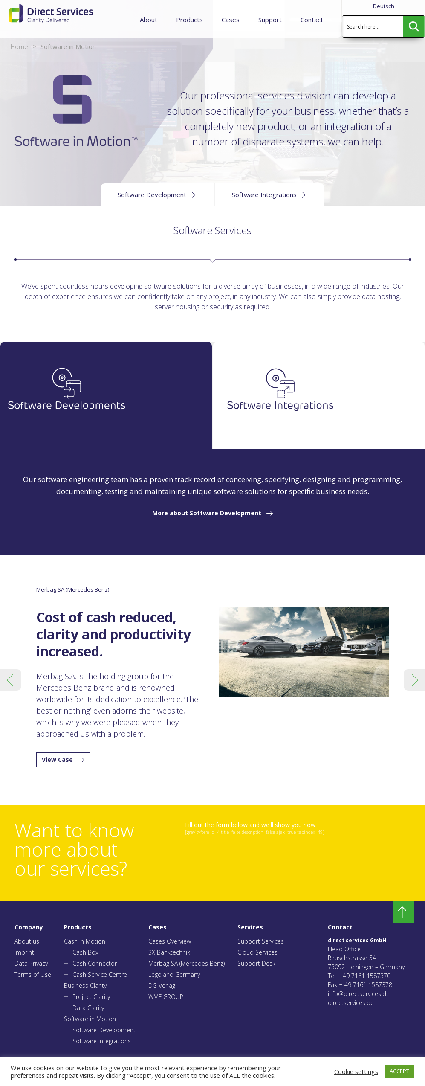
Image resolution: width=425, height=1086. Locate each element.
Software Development (104, 1030)
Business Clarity (85, 985)
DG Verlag (161, 985)
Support (270, 19)
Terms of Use (32, 974)
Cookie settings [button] (356, 1071)
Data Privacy (31, 963)
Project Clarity (91, 997)
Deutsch (383, 6)
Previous (10, 680)
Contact (312, 19)
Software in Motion (90, 1019)
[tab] (106, 395)
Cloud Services (257, 952)
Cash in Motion (84, 941)
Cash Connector (94, 963)
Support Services (260, 941)
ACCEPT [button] (399, 1071)
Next (414, 680)
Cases (231, 19)
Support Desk (256, 963)
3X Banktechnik (169, 952)
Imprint (24, 952)
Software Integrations (101, 1041)
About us (26, 941)
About (148, 19)
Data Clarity (88, 1008)
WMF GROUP (165, 997)
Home (19, 46)
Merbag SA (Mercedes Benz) (186, 963)
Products (189, 19)
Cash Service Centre (99, 974)
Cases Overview (169, 941)
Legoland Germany (174, 974)
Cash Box (85, 952)
